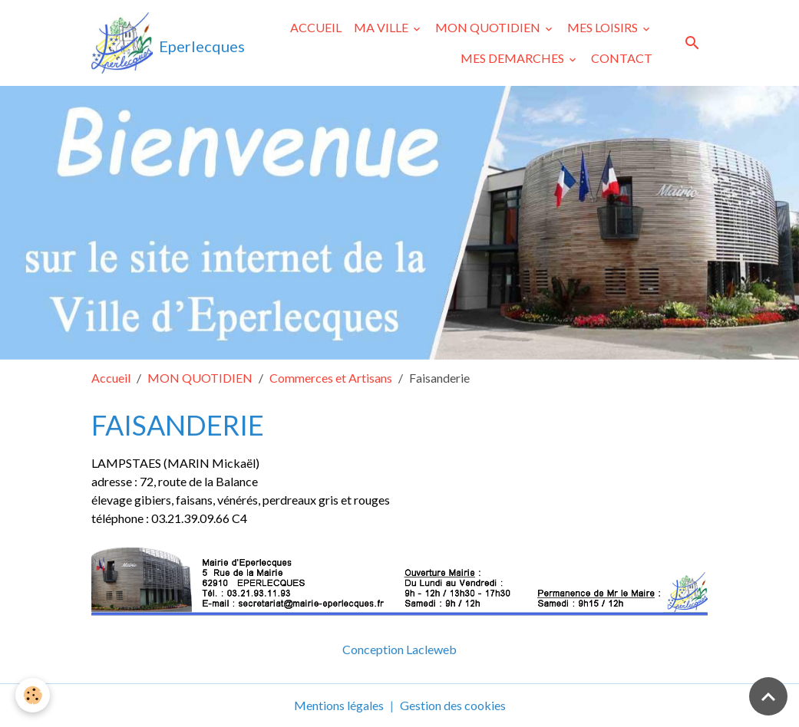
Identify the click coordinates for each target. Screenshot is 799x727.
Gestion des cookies (453, 705)
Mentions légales (339, 705)
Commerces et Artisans (330, 377)
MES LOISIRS (603, 27)
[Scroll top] (768, 696)
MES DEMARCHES (513, 58)
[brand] (150, 43)
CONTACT (621, 58)
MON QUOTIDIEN (489, 27)
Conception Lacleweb (399, 649)
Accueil (110, 377)
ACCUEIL (316, 27)
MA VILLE (382, 27)
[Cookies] (32, 695)
